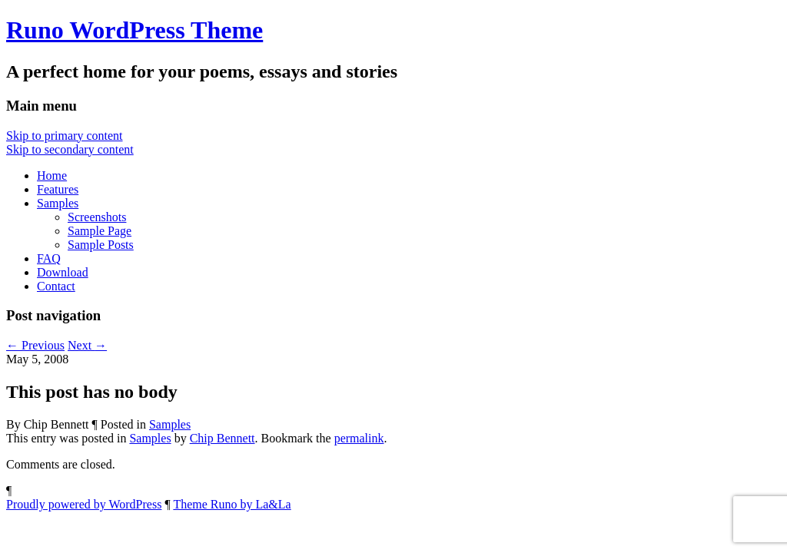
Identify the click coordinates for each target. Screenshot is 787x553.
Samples (57, 203)
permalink (359, 438)
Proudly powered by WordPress (83, 504)
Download (62, 272)
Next (87, 345)
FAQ (49, 258)
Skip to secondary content (70, 149)
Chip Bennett (222, 438)
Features (57, 189)
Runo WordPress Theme (134, 30)
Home (52, 175)
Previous (35, 345)
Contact (56, 286)
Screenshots (97, 217)
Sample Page (99, 230)
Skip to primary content (64, 135)
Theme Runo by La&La (232, 504)
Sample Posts (101, 244)
